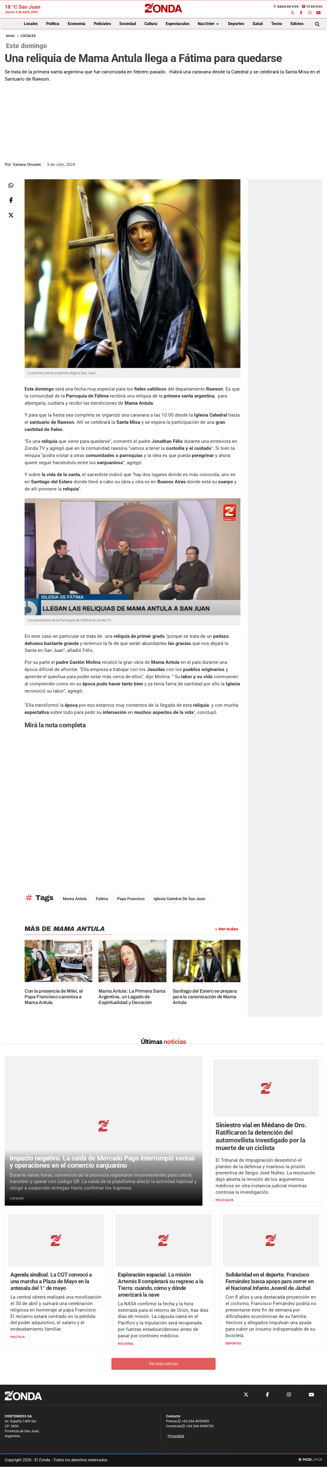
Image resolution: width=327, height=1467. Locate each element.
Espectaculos (177, 23)
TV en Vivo (312, 6)
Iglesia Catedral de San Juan (179, 898)
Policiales (102, 23)
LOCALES (28, 36)
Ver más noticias (163, 1364)
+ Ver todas (226, 929)
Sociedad (127, 23)
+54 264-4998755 (197, 1426)
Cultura (150, 23)
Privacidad (176, 1436)
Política (52, 23)
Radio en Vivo (285, 6)
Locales (31, 23)
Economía (76, 23)
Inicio (10, 36)
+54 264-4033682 (193, 1421)
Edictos (297, 23)
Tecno (276, 23)
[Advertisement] (163, 120)
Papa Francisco (131, 898)
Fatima (102, 898)
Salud (258, 23)
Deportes (236, 23)
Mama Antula (75, 898)
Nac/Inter (209, 24)
